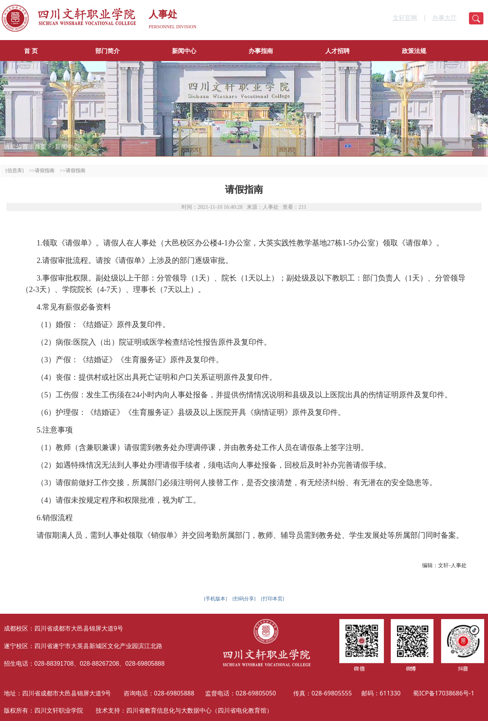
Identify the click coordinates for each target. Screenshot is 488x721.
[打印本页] (272, 599)
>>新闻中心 (63, 147)
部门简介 (107, 51)
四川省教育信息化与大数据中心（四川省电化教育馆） (199, 710)
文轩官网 (405, 18)
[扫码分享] (244, 599)
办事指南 (261, 51)
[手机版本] (215, 599)
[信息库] (15, 170)
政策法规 (414, 51)
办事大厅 (444, 18)
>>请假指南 (42, 170)
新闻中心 (184, 51)
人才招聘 (337, 51)
